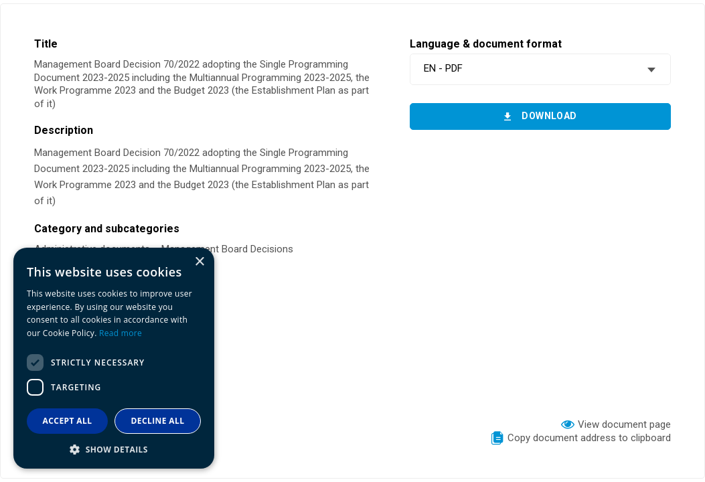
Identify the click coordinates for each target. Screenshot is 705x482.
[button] (114, 449)
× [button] (199, 262)
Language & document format (486, 43)
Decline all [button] (158, 420)
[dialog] (113, 358)
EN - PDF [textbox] (443, 68)
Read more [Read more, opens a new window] (120, 333)
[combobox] (540, 69)
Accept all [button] (67, 420)
